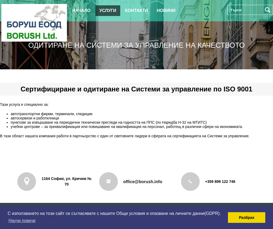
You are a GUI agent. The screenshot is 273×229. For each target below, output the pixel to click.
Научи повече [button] (22, 220)
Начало (81, 10)
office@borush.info (142, 181)
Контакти (136, 10)
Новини (166, 10)
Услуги (107, 10)
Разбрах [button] (246, 217)
